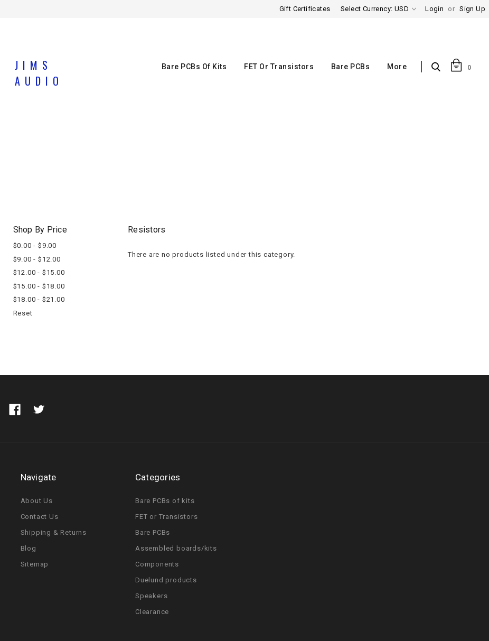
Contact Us (40, 517)
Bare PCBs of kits (194, 66)
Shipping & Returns (54, 532)
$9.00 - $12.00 (37, 259)
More (397, 66)
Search (438, 68)
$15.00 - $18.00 (39, 286)
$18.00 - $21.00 (39, 299)
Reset (23, 313)
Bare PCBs (350, 66)
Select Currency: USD (378, 9)
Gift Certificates (305, 9)
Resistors (291, 171)
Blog (28, 548)
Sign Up (472, 9)
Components (238, 171)
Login (434, 9)
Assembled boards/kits (176, 548)
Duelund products (166, 580)
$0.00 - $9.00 (35, 245)
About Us (37, 501)
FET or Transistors (279, 66)
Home (192, 171)
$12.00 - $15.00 (39, 272)
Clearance (152, 612)
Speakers (151, 596)
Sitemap (35, 564)
